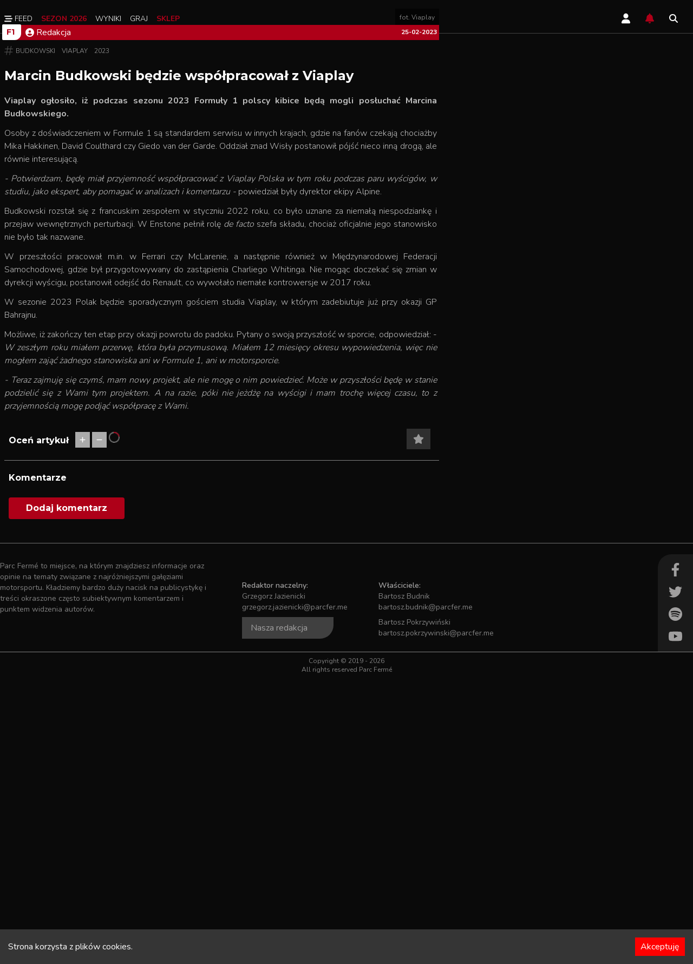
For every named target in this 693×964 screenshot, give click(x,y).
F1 (10, 318)
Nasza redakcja (279, 914)
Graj (139, 19)
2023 (101, 336)
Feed (18, 19)
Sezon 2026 (64, 19)
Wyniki (108, 19)
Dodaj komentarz (66, 794)
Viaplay (75, 336)
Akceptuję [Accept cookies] (659, 947)
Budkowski (35, 336)
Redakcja (48, 318)
